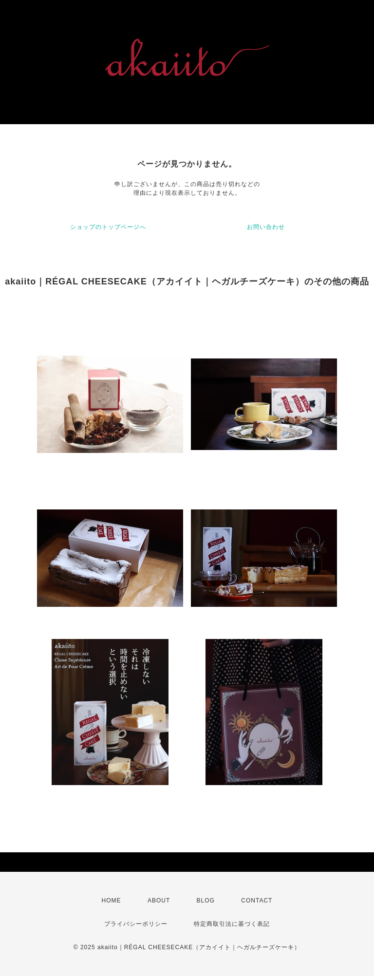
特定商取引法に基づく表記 (232, 923)
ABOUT (159, 900)
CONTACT (256, 900)
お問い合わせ (266, 227)
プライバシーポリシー (136, 923)
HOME (111, 900)
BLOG (206, 900)
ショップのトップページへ (108, 227)
